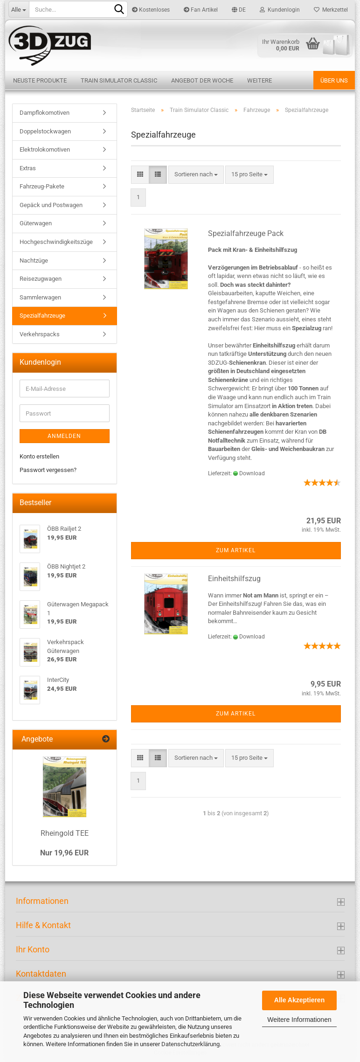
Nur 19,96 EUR (64, 852)
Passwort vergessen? (48, 469)
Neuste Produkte (40, 80)
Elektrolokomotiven (45, 149)
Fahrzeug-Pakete (42, 186)
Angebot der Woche (202, 80)
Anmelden (64, 436)
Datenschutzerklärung (190, 1044)
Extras (28, 168)
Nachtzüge (34, 260)
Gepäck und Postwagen (51, 204)
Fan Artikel (201, 10)
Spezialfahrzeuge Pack (246, 233)
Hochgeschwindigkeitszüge (56, 241)
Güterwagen (36, 223)
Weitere (259, 80)
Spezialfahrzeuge (42, 315)
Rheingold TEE (65, 833)
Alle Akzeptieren (299, 1000)
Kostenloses (151, 10)
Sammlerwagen (40, 297)
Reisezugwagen (41, 278)
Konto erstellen (39, 456)
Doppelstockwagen (45, 131)
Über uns (334, 80)
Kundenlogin (280, 10)
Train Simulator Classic (119, 80)
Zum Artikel (236, 550)
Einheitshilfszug (234, 578)
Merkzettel (331, 10)
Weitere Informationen (299, 1019)
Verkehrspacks (40, 334)
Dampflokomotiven (44, 112)
